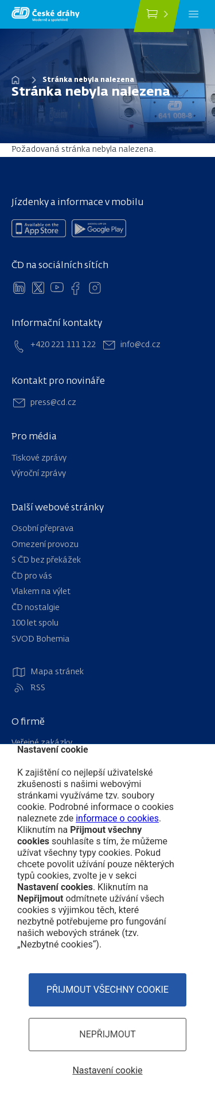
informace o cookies (117, 818)
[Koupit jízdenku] (157, 16)
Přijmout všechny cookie (107, 989)
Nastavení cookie (107, 1070)
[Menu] (193, 14)
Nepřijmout (107, 1034)
